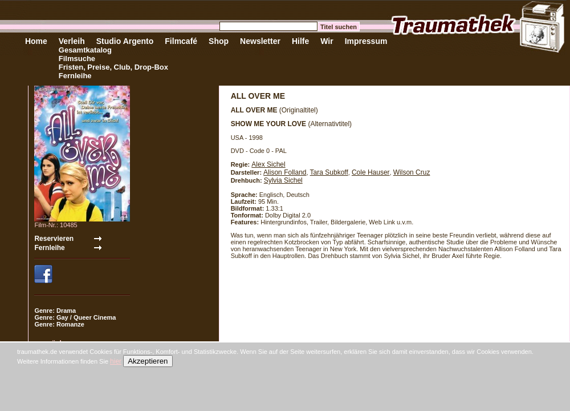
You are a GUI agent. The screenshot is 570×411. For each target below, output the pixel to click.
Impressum (366, 41)
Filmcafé (181, 41)
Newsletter (260, 41)
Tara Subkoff (329, 172)
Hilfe (300, 41)
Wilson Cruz (411, 172)
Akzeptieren (148, 361)
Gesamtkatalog (85, 50)
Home (36, 41)
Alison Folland (284, 172)
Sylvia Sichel (283, 180)
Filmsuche (77, 58)
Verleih (72, 41)
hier (115, 361)
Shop (219, 41)
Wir (326, 41)
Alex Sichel (268, 164)
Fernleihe (75, 75)
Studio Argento (125, 41)
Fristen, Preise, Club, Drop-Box (113, 67)
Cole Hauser (371, 172)
